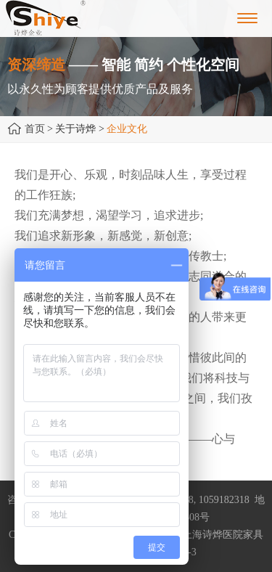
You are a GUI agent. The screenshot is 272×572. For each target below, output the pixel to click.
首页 (35, 128)
